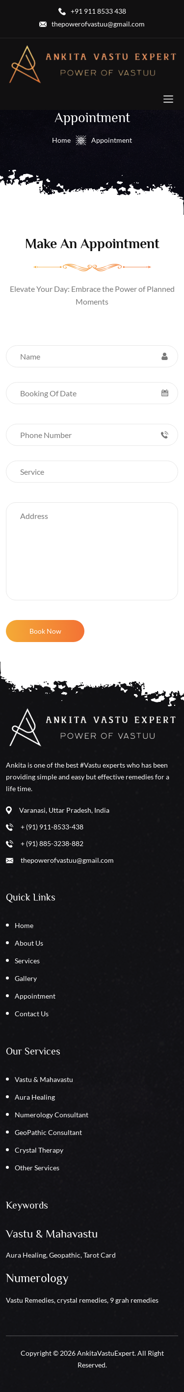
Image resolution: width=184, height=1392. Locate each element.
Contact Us (32, 1013)
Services (27, 960)
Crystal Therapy (39, 1150)
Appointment (35, 996)
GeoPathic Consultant (48, 1132)
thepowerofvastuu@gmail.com (67, 860)
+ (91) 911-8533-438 (52, 827)
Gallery (26, 978)
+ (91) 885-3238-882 (52, 843)
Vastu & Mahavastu (44, 1079)
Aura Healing (35, 1097)
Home (61, 140)
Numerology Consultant (51, 1114)
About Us (29, 943)
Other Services (37, 1167)
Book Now (45, 631)
